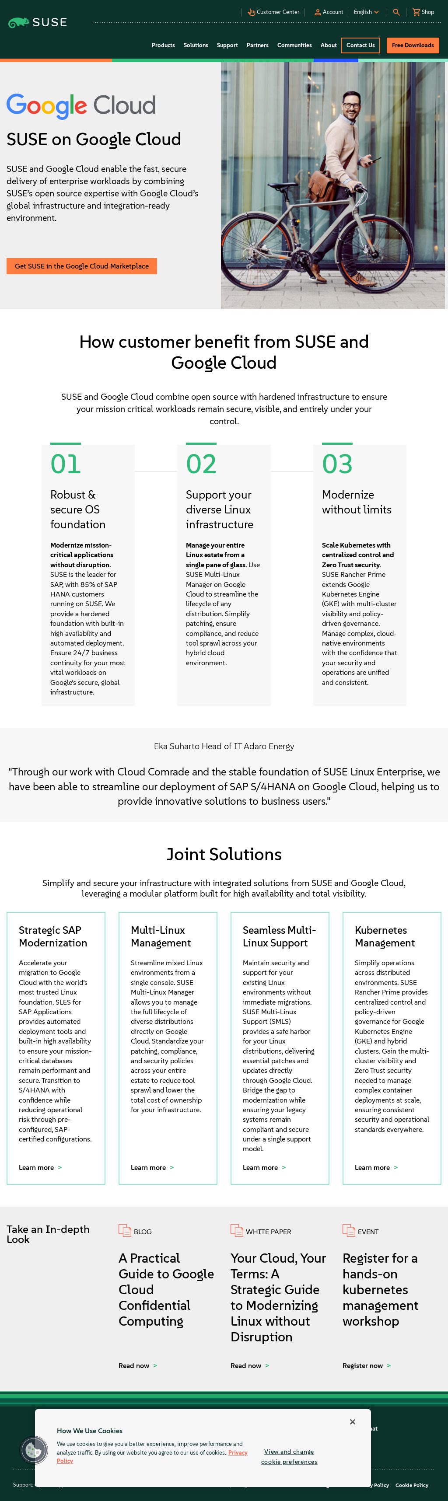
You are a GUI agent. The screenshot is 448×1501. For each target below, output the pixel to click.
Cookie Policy (412, 1485)
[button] (212, 9)
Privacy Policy (372, 1485)
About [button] (329, 45)
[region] (203, 1448)
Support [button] (227, 45)
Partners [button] (258, 45)
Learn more (37, 1167)
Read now (135, 1365)
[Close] (352, 1421)
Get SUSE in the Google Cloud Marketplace (82, 266)
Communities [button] (294, 45)
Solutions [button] (196, 45)
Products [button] (163, 45)
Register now (364, 1365)
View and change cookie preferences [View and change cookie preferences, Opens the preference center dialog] (289, 1457)
